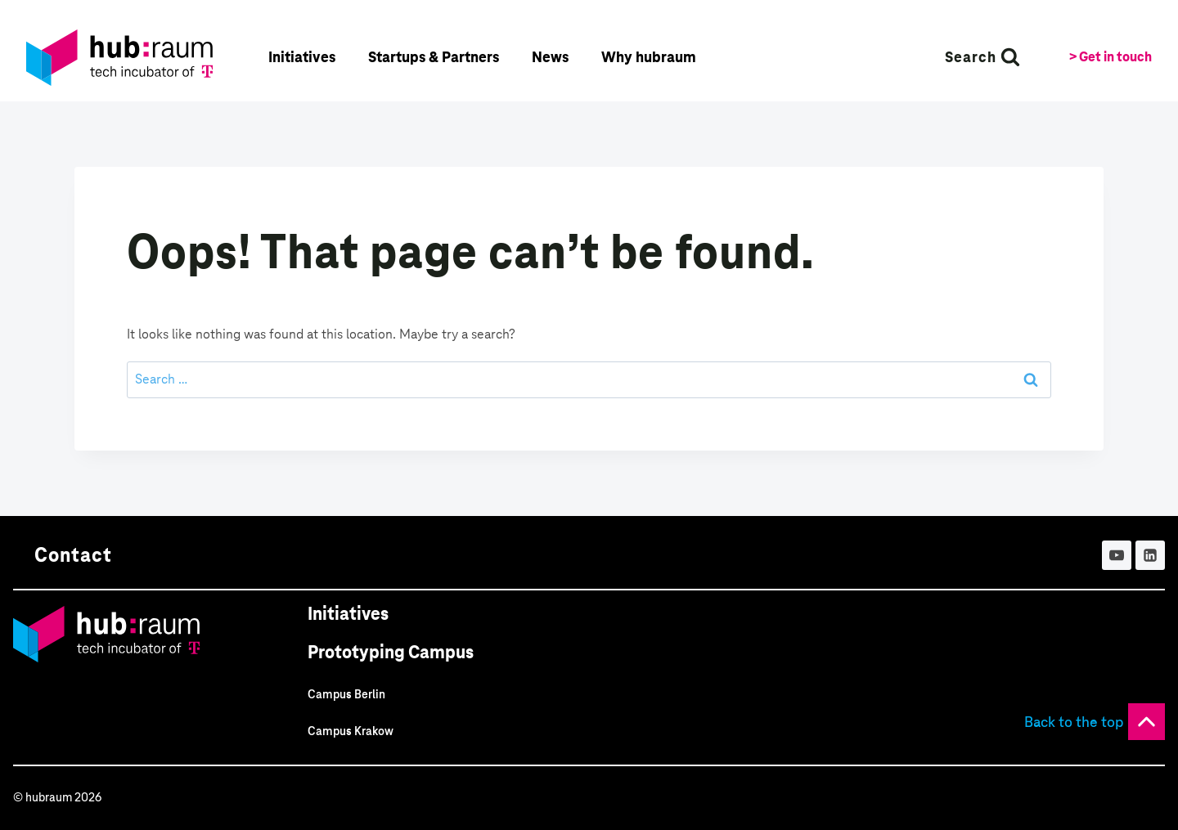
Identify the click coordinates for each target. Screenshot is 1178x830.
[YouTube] (1116, 555)
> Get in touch (1110, 56)
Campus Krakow (350, 731)
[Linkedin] (1150, 555)
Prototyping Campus (391, 652)
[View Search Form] (982, 57)
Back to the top (1074, 721)
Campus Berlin (346, 694)
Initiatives (348, 614)
